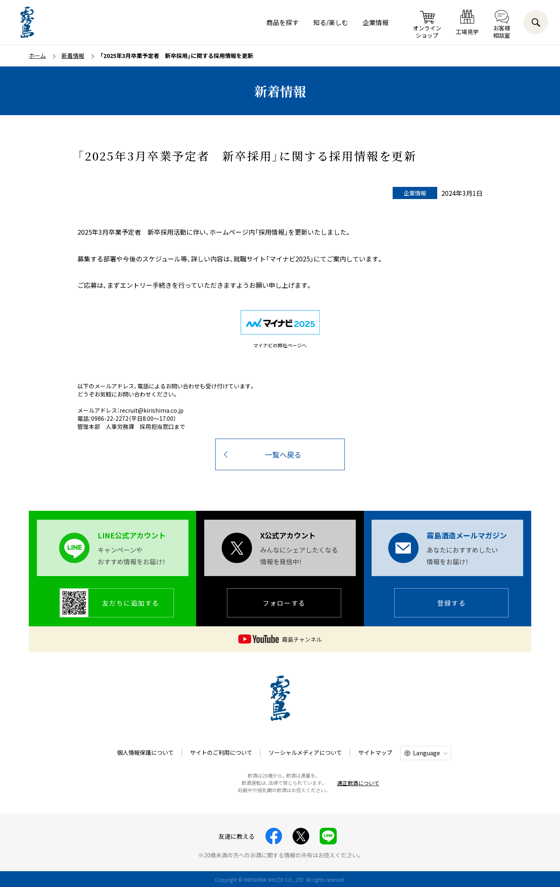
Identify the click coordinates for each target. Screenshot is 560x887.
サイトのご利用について (221, 752)
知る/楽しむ (330, 22)
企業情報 (376, 22)
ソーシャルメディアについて (305, 752)
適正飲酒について (358, 783)
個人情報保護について (145, 752)
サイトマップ (375, 752)
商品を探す (282, 22)
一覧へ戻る (283, 454)
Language (426, 753)
